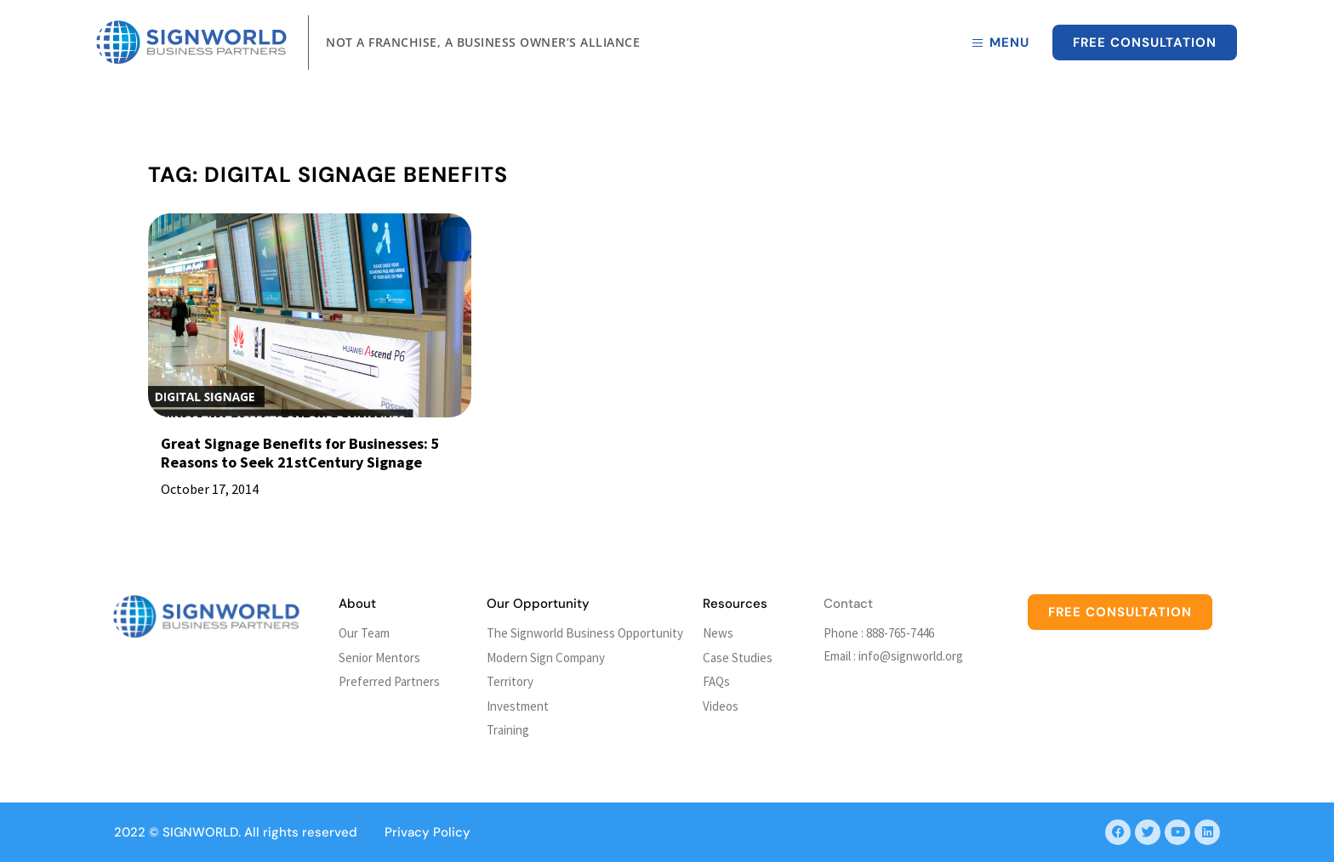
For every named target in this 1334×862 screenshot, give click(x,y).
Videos (720, 706)
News (718, 633)
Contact (848, 603)
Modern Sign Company (546, 657)
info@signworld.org (910, 656)
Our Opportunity (538, 603)
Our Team (364, 633)
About (357, 603)
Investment (518, 706)
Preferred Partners (389, 681)
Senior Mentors (379, 657)
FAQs (716, 681)
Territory (510, 681)
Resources (735, 603)
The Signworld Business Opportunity (585, 633)
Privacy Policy (427, 832)
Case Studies (737, 657)
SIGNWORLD (200, 832)
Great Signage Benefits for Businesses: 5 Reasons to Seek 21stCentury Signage (300, 453)
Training (508, 730)
